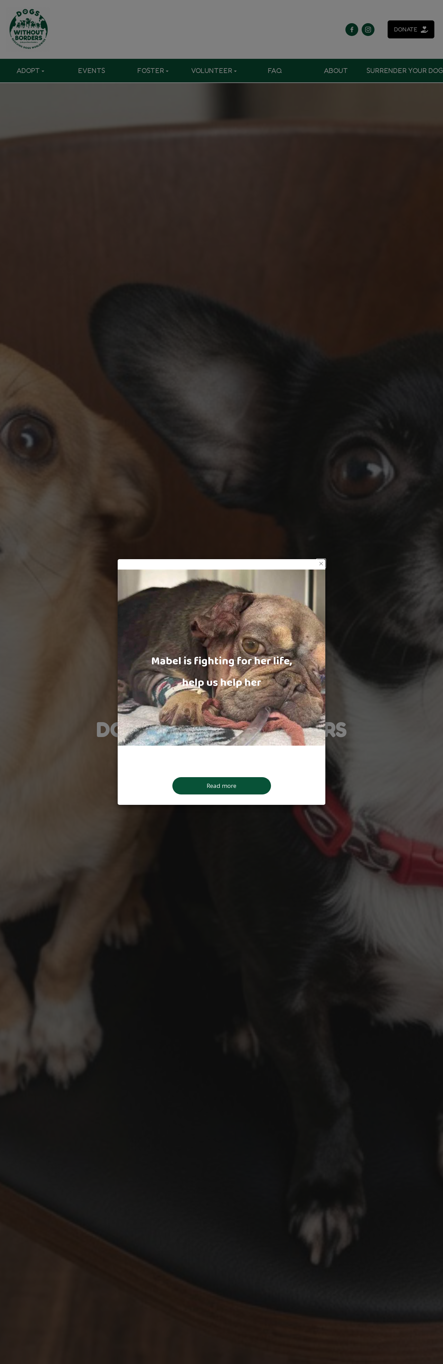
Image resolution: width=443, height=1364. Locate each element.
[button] (321, 563)
